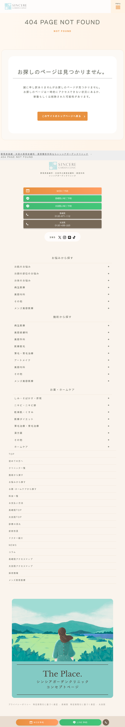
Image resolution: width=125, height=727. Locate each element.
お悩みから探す (17, 481)
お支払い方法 (16, 502)
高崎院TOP (15, 509)
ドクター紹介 (16, 537)
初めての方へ (16, 460)
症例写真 (14, 530)
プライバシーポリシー (19, 704)
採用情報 (14, 572)
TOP (12, 453)
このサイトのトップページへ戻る (61, 116)
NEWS (13, 544)
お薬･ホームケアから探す (23, 488)
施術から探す (16, 474)
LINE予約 (80, 722)
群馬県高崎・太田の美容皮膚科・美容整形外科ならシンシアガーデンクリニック (44, 153)
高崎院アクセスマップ (21, 558)
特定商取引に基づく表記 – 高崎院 (50, 704)
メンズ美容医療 (17, 579)
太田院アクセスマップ (21, 565)
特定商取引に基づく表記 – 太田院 (88, 704)
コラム (12, 551)
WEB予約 (37, 722)
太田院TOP (15, 516)
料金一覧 (14, 495)
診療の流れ (15, 523)
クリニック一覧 (17, 467)
